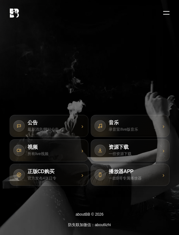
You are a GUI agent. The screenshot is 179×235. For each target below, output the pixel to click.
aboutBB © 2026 (89, 214)
